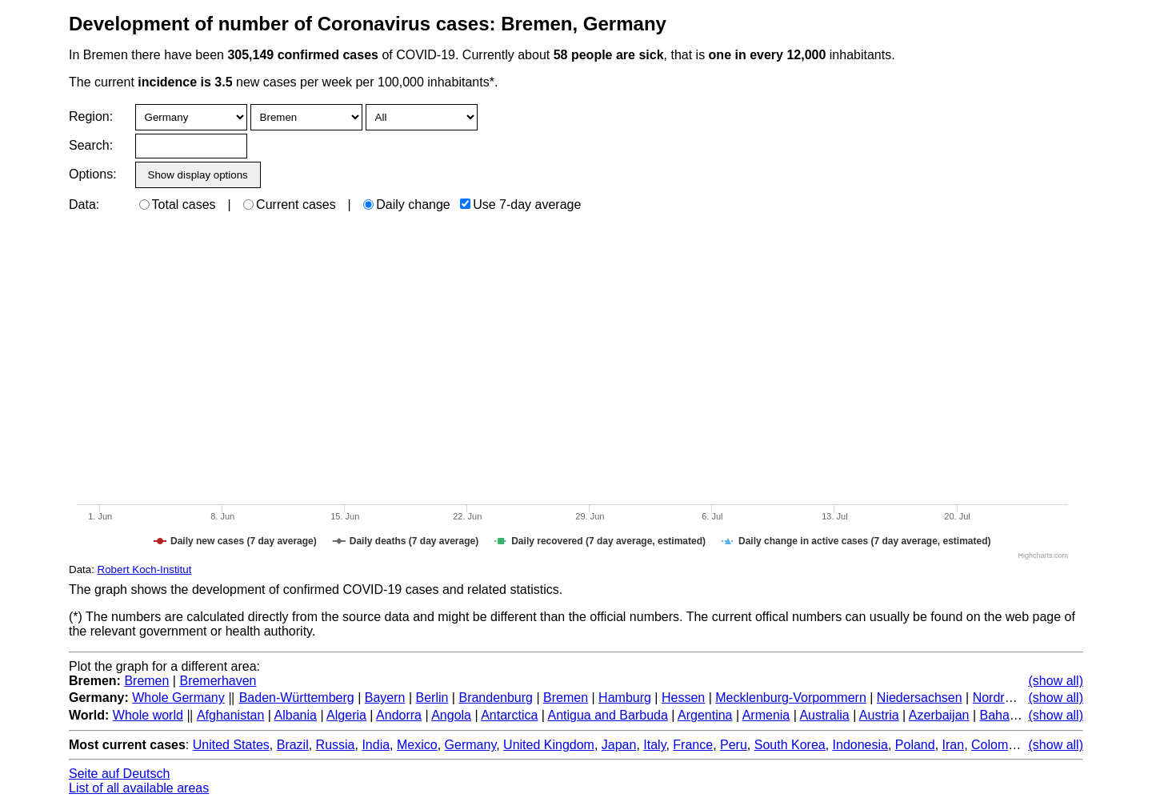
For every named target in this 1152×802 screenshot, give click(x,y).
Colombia (998, 745)
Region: (91, 116)
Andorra (399, 715)
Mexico (417, 745)
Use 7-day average (520, 204)
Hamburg (624, 697)
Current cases (289, 204)
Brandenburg (495, 697)
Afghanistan (231, 715)
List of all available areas (139, 788)
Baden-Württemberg (296, 697)
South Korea (790, 745)
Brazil (293, 745)
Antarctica (509, 715)
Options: (92, 174)
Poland (915, 745)
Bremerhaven (217, 681)
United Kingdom (548, 745)
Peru (733, 745)
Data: (84, 204)
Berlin (432, 697)
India (376, 745)
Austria (879, 715)
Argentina (705, 715)
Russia (335, 745)
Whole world (148, 715)
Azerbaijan (939, 715)
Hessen (683, 697)
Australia (824, 715)
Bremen (146, 681)
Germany (471, 745)
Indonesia (860, 745)
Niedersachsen (919, 697)
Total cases (177, 204)
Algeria (346, 715)
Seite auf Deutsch (119, 773)
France (693, 745)
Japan (619, 745)
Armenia (766, 715)
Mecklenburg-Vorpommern (790, 697)
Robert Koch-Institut (145, 569)
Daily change (406, 204)
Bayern (385, 697)
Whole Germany (178, 697)
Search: (91, 145)
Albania (295, 715)
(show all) (1056, 681)
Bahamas (1006, 715)
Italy (654, 745)
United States (231, 745)
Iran (953, 745)
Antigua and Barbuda (608, 715)
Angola (451, 715)
